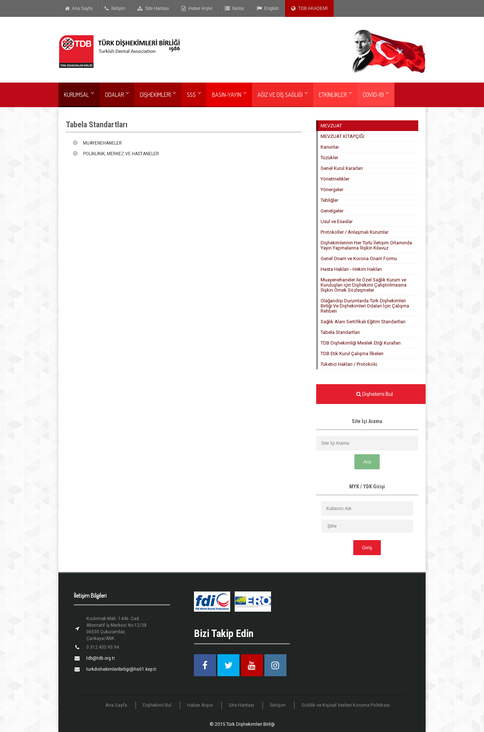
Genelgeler (332, 211)
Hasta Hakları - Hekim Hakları (351, 269)
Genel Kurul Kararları (342, 168)
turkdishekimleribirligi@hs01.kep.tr (121, 669)
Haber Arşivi (196, 8)
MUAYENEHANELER (102, 143)
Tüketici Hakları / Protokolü (349, 364)
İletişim (115, 8)
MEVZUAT (331, 125)
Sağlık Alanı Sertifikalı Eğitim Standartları (363, 321)
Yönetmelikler (335, 179)
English (268, 8)
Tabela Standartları (340, 332)
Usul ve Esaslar (337, 221)
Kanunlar (330, 147)
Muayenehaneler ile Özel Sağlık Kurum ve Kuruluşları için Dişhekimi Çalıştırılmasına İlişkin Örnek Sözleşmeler (364, 285)
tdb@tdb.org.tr (100, 658)
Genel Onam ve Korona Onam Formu (359, 258)
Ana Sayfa (78, 8)
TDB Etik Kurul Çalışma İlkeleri (352, 353)
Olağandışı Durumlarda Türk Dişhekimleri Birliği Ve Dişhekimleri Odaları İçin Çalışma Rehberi (365, 306)
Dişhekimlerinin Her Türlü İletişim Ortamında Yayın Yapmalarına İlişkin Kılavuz (366, 245)
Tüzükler (329, 157)
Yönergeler (332, 189)
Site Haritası (153, 8)
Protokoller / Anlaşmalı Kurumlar (355, 232)
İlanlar (234, 8)
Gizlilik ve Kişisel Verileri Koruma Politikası (345, 705)
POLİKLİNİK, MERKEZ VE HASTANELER (121, 153)
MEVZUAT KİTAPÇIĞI (342, 136)
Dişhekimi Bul (157, 705)
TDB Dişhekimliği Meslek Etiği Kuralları (361, 343)
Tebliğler (329, 200)
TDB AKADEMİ (309, 8)
